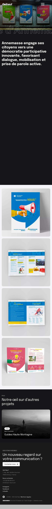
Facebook (6, 489)
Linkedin (5, 491)
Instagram (6, 487)
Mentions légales (26, 497)
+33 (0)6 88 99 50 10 (8, 480)
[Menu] (42, 4)
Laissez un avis (38, 500)
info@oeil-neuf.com (9, 483)
